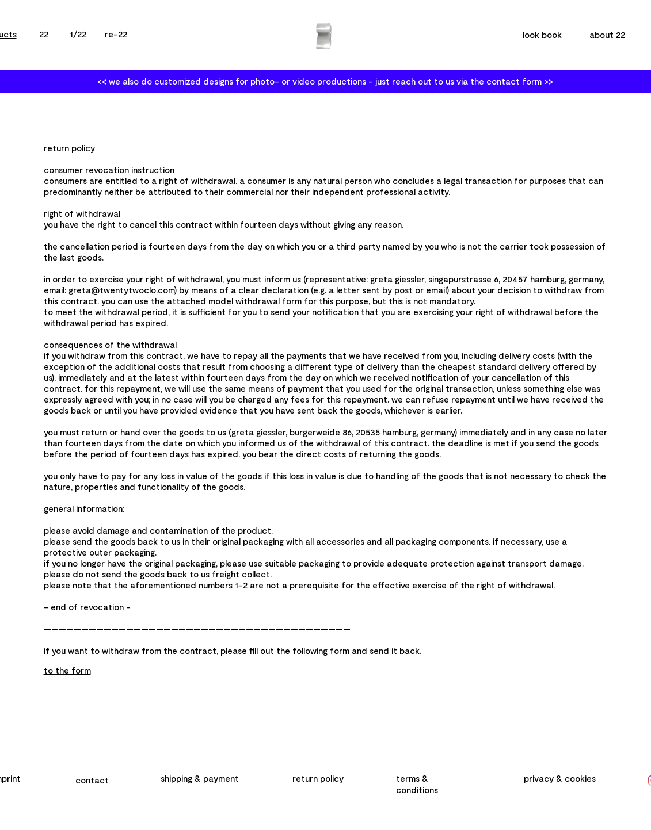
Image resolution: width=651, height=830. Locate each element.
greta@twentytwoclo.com (121, 290)
